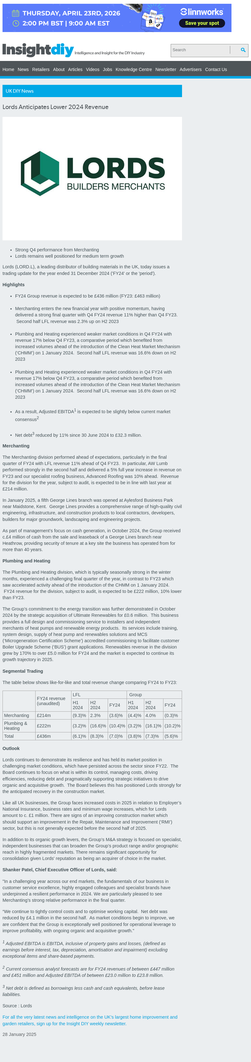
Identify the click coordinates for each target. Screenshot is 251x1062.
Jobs (107, 69)
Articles (75, 69)
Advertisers (191, 69)
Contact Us (216, 69)
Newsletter (165, 69)
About (59, 69)
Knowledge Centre (134, 69)
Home (8, 69)
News (23, 69)
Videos (93, 69)
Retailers (40, 69)
